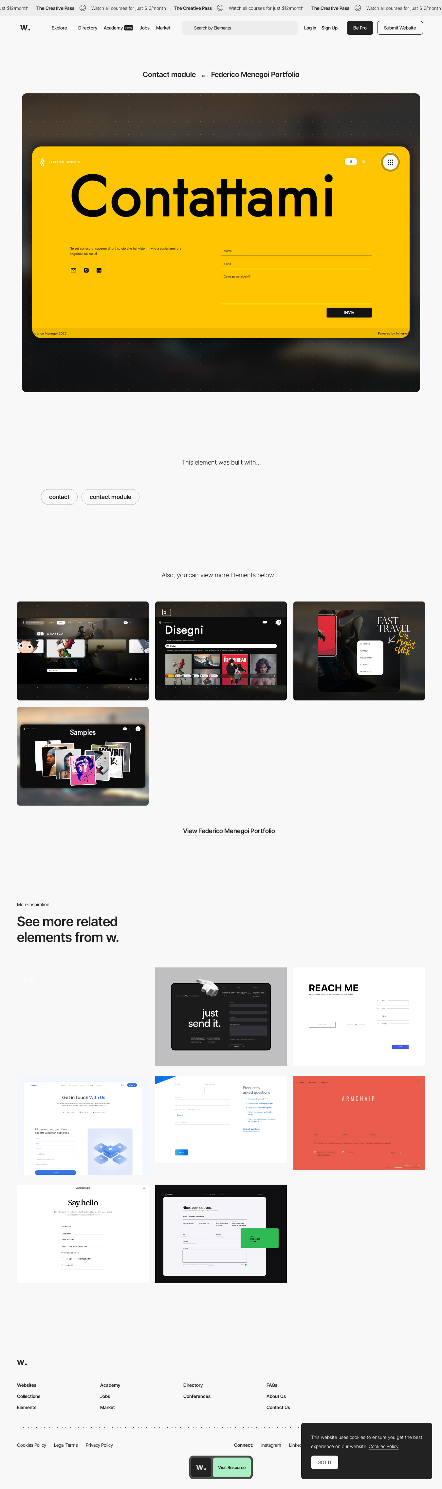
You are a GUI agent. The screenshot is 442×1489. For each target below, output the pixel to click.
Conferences (197, 1396)
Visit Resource (232, 1467)
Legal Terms (66, 1445)
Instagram (271, 1445)
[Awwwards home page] (201, 1467)
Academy (118, 27)
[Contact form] (221, 1234)
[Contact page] (359, 1016)
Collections (28, 1396)
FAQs (272, 1385)
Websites (26, 1385)
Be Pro (360, 27)
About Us (276, 1396)
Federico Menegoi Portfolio (255, 74)
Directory (87, 27)
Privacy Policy (99, 1445)
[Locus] (359, 1123)
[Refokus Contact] (221, 1016)
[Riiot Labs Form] (221, 1119)
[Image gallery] (221, 650)
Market (163, 27)
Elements (26, 1407)
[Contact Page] (83, 1016)
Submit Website (400, 27)
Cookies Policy (31, 1445)
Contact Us (278, 1407)
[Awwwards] (25, 27)
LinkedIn (297, 1445)
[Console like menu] (83, 650)
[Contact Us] (83, 1234)
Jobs (145, 27)
